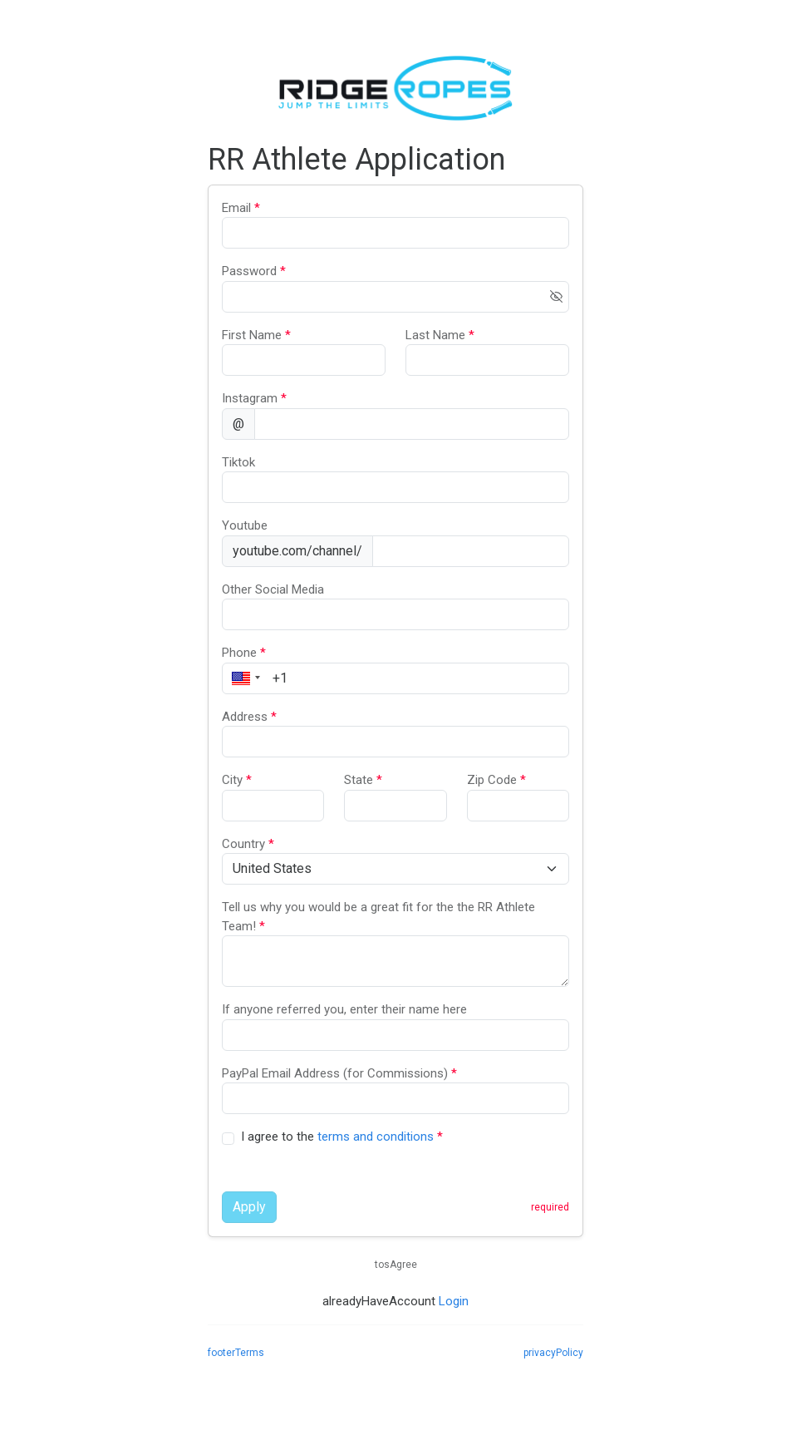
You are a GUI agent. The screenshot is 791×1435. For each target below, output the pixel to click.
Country (248, 843)
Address (249, 716)
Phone (244, 652)
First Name (256, 335)
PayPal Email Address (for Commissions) (339, 1073)
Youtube (245, 525)
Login (454, 1301)
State (363, 779)
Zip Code (496, 779)
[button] (243, 678)
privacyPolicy (553, 1353)
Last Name (439, 335)
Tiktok (238, 462)
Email (241, 207)
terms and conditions (375, 1136)
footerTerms (236, 1353)
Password (254, 271)
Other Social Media (273, 589)
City (237, 779)
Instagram (254, 398)
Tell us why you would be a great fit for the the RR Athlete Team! (378, 917)
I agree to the (342, 1136)
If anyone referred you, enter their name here (344, 1009)
